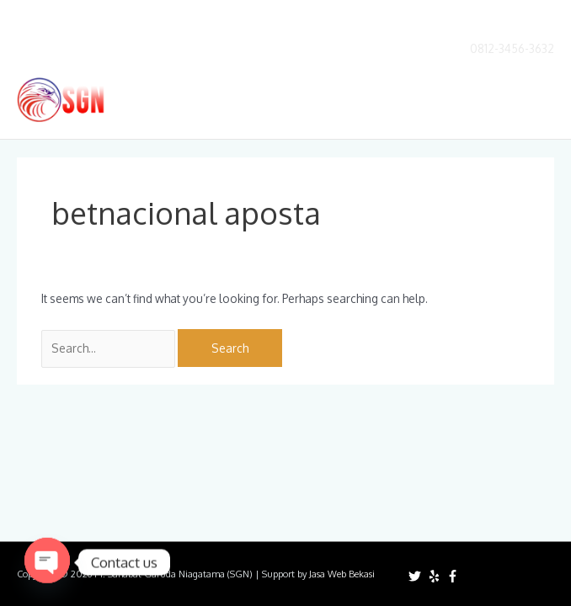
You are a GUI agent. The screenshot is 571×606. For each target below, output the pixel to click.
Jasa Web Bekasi (342, 574)
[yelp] (436, 576)
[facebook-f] (454, 576)
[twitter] (416, 576)
